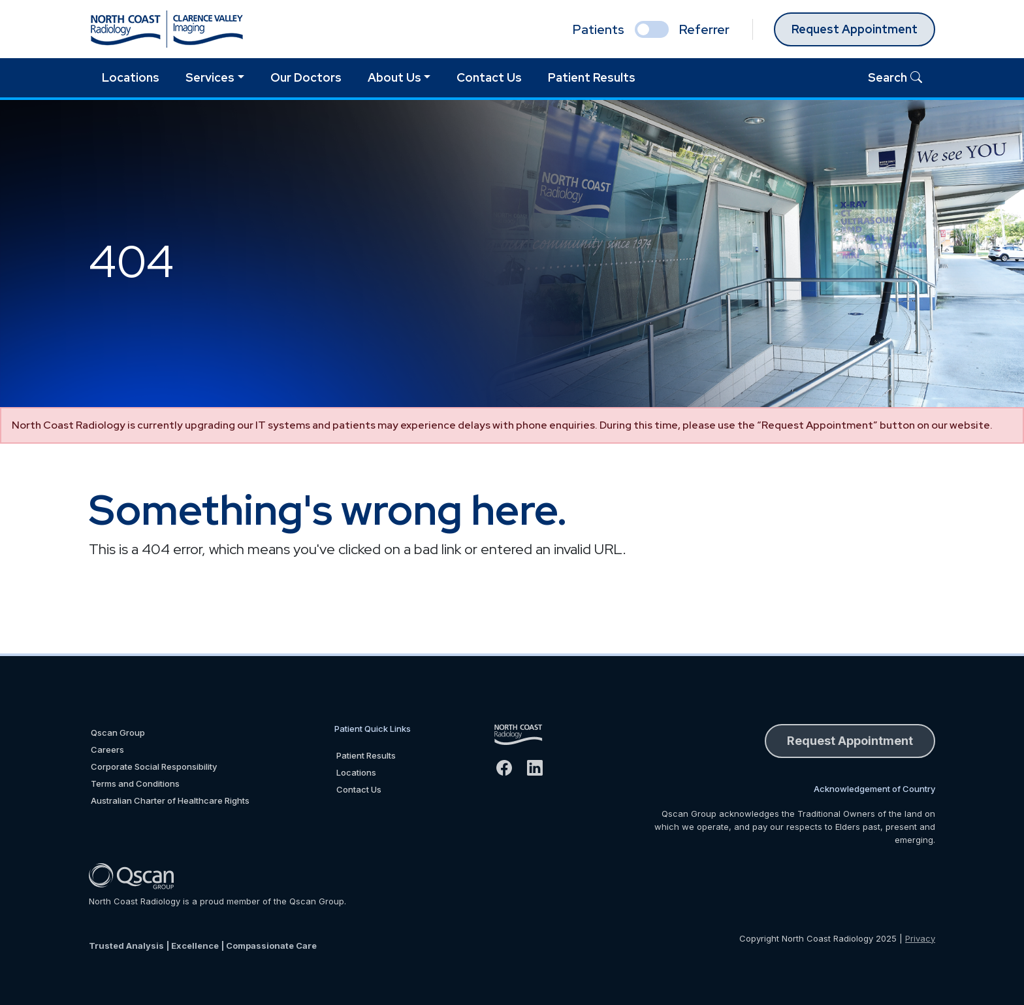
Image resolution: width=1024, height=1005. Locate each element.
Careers (107, 749)
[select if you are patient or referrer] (652, 29)
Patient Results (591, 77)
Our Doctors (306, 77)
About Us (394, 77)
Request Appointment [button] (850, 741)
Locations (130, 77)
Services (209, 77)
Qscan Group (118, 732)
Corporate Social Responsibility (154, 766)
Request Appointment (855, 29)
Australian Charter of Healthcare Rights (170, 800)
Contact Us (489, 77)
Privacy (920, 938)
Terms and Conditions (135, 783)
